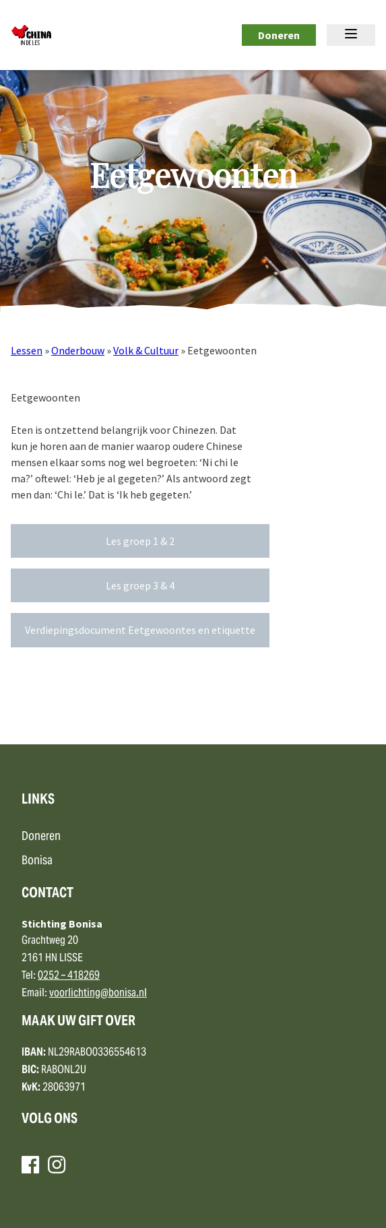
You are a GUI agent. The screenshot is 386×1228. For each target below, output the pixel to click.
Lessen (26, 350)
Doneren (279, 35)
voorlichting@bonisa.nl (98, 993)
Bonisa (37, 861)
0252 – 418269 (69, 976)
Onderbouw (77, 350)
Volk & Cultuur (146, 350)
